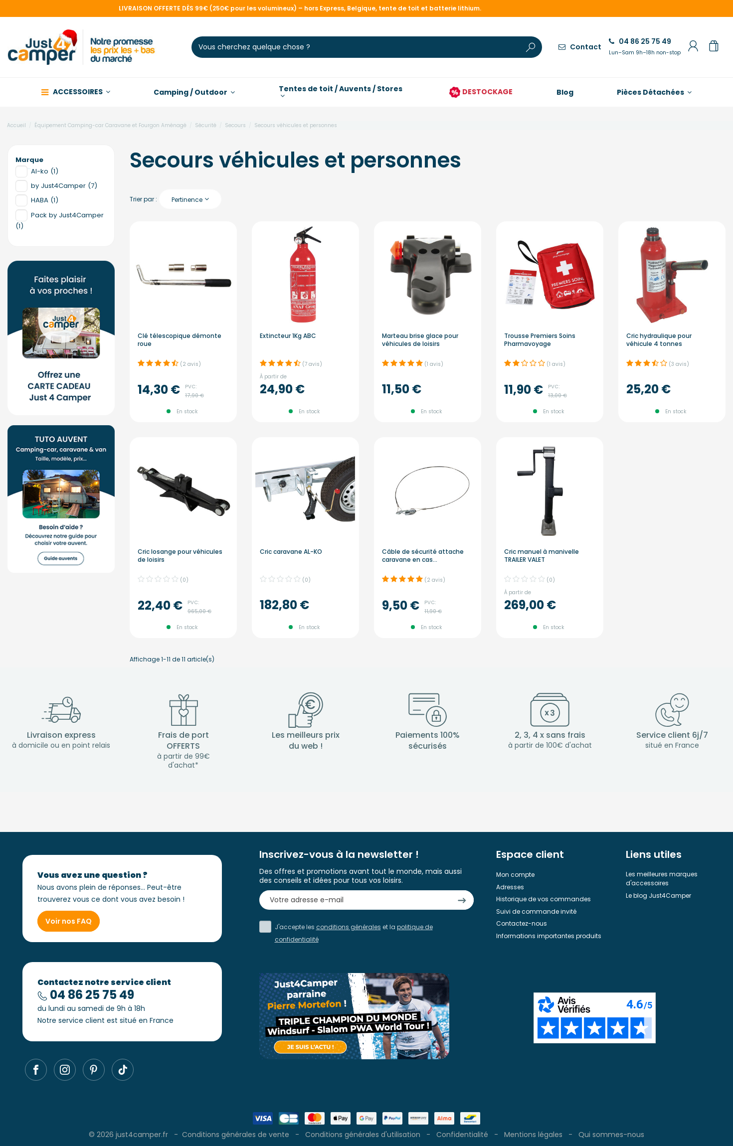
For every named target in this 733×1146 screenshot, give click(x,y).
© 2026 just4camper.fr (129, 1135)
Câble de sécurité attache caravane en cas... (423, 555)
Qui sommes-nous (611, 1135)
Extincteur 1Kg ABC (288, 335)
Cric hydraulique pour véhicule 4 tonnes (659, 339)
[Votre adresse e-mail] (354, 900)
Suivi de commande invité (536, 911)
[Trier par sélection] (190, 199)
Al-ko (44, 171)
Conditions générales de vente (235, 1135)
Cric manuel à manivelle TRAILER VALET (541, 555)
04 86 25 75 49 (645, 46)
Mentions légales (533, 1135)
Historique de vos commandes (543, 899)
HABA (44, 200)
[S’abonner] (462, 900)
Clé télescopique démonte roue (179, 339)
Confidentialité (462, 1135)
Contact (579, 47)
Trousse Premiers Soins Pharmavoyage (539, 339)
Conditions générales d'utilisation (362, 1135)
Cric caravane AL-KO (291, 551)
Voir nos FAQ (68, 921)
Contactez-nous (521, 923)
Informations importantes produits (548, 936)
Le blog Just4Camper (658, 895)
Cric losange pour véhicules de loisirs (180, 555)
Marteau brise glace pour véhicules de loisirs (420, 339)
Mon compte (515, 874)
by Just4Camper (64, 185)
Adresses (510, 887)
